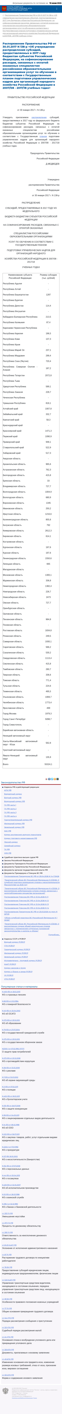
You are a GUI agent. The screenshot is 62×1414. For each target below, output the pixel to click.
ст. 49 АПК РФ (7, 1359)
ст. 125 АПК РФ (8, 1375)
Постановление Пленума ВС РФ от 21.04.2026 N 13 (26, 904)
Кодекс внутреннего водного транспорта (22, 835)
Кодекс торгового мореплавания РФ (20, 838)
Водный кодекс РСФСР (14, 942)
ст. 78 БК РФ (7, 1267)
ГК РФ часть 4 (10, 816)
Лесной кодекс (11, 842)
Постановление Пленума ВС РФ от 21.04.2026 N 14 (26, 908)
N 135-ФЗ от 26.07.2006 (11, 1106)
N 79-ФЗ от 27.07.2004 (11, 1030)
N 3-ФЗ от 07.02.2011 (10, 1087)
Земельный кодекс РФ (14, 827)
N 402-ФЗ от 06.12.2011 (11, 1096)
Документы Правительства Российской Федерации (27, 867)
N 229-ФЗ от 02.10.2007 (11, 1185)
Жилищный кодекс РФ (14, 823)
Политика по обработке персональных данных (24, 1398)
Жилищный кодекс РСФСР (16, 953)
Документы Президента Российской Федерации (26, 864)
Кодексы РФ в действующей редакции (21, 787)
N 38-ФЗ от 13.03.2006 (11, 1068)
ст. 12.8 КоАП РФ (8, 1280)
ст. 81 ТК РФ (7, 1255)
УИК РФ (7, 853)
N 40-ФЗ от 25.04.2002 (11, 1011)
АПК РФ (7, 790)
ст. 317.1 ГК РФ (7, 1223)
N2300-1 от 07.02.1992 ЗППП (13, 1049)
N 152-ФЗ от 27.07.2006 (11, 1166)
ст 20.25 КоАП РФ (9, 1245)
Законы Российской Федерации (18, 860)
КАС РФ (7, 831)
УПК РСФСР (9, 979)
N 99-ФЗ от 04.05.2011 (10, 1115)
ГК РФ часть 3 (10, 812)
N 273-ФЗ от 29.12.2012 (11, 1020)
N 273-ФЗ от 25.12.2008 (11, 1058)
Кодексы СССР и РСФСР (15, 939)
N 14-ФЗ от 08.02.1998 (10, 1125)
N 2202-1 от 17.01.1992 (10, 1147)
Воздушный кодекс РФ (14, 801)
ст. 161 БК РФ (7, 1299)
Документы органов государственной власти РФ (26, 870)
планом (43, 136)
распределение (39, 117)
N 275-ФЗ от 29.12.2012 (11, 1039)
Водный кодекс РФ (12, 798)
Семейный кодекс (12, 846)
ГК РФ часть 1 (10, 805)
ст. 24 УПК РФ (7, 1337)
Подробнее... (54, 935)
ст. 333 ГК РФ (7, 1213)
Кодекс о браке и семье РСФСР (18, 972)
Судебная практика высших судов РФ (21, 857)
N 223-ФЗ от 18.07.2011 (10, 1134)
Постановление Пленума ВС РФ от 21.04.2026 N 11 (26, 897)
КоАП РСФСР (10, 964)
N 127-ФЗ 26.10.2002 (10, 1156)
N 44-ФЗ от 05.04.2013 (11, 1175)
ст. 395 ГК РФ (7, 1232)
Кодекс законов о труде (15, 968)
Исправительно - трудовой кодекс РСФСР (23, 960)
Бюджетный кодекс (13, 794)
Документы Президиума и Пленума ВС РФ (23, 873)
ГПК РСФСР (9, 946)
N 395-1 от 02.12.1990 (10, 1204)
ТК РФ (7, 849)
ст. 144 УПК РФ (8, 1318)
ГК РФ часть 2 (10, 809)
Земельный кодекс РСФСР (16, 957)
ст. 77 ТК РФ (7, 1308)
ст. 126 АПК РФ (8, 1350)
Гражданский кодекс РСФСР (17, 949)
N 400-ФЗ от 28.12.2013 (11, 992)
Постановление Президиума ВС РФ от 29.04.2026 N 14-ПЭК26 (31, 876)
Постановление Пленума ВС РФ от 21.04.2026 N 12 (26, 901)
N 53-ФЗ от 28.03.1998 (10, 1194)
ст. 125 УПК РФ (8, 1327)
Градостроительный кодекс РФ (18, 820)
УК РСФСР (8, 975)
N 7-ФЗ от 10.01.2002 (10, 1077)
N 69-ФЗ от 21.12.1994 (10, 1001)
